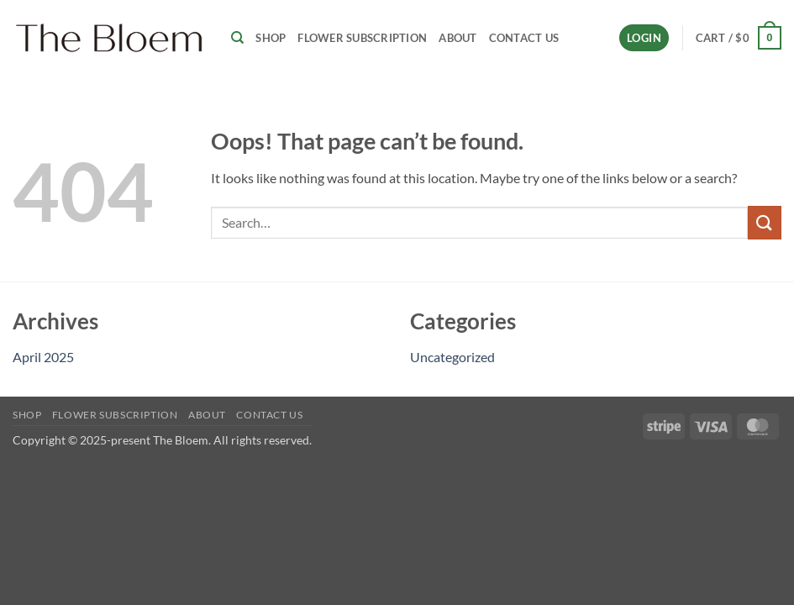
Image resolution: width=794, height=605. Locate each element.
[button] (644, 38)
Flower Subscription (362, 38)
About (457, 38)
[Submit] (764, 222)
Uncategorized (452, 357)
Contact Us (524, 38)
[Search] (237, 38)
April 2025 (43, 357)
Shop (270, 38)
